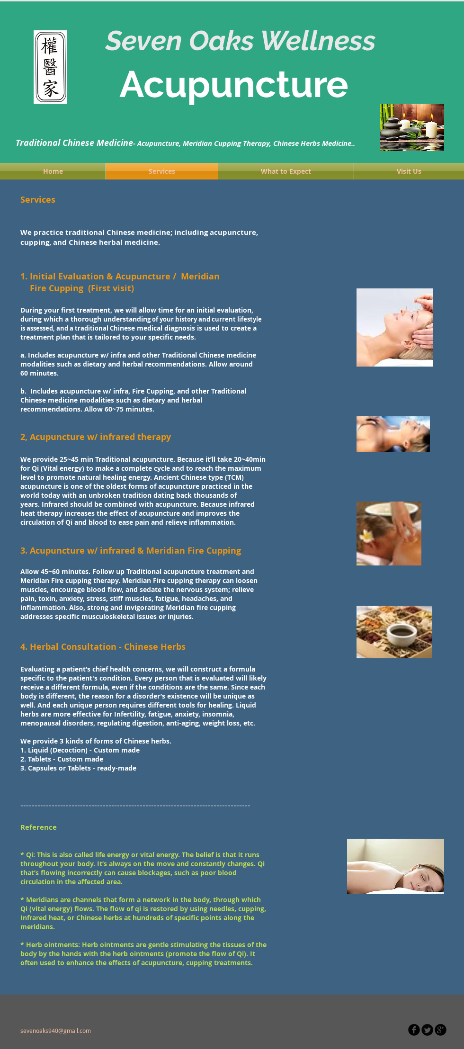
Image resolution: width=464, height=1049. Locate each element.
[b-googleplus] (440, 1030)
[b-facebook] (414, 1030)
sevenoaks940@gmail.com (55, 1030)
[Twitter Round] (427, 1030)
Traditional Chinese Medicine (74, 143)
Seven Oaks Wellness (244, 40)
